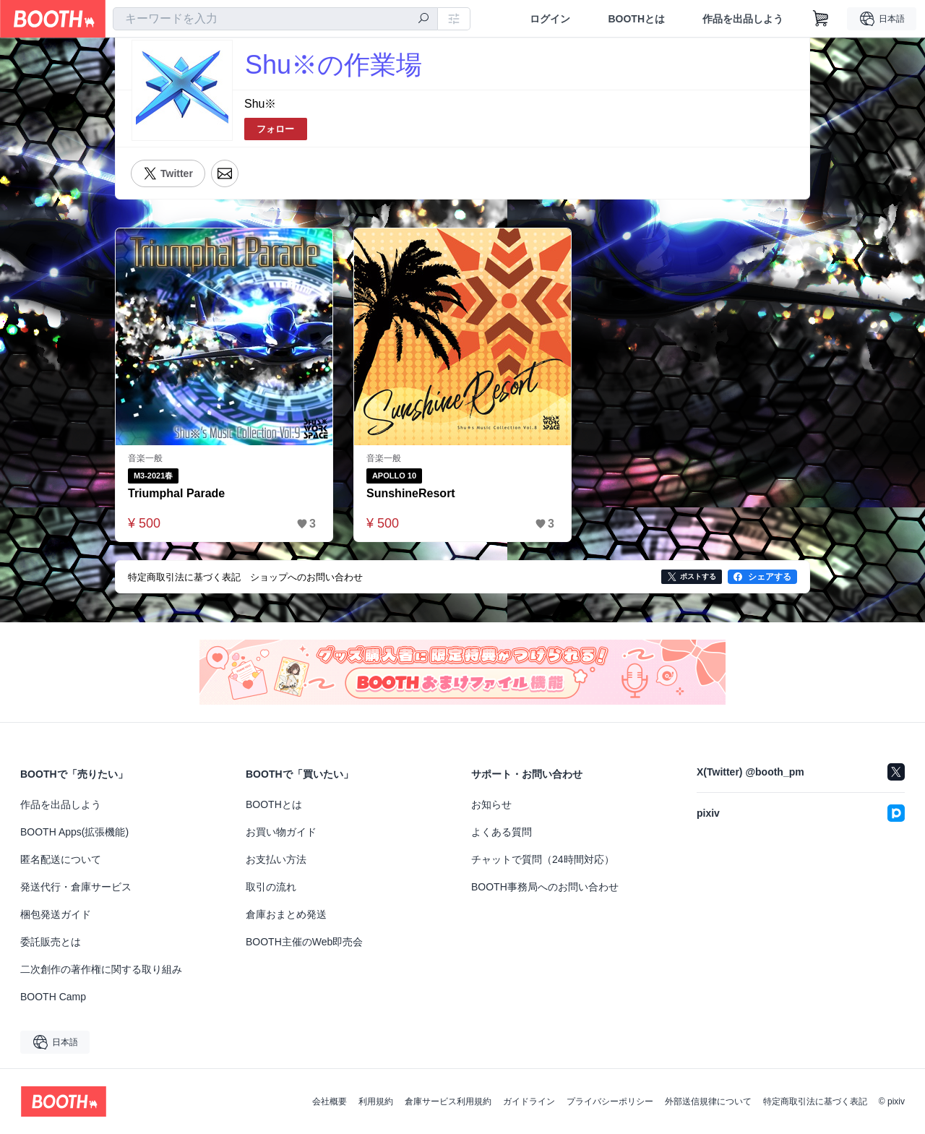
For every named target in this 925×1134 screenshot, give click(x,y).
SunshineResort (410, 493)
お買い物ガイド (281, 832)
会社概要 (329, 1101)
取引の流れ (271, 887)
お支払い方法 (276, 859)
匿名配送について (60, 859)
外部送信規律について (708, 1101)
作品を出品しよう (742, 19)
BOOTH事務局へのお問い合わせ (545, 887)
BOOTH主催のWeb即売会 (304, 942)
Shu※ (260, 104)
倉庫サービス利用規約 (448, 1101)
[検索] (423, 19)
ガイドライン (529, 1101)
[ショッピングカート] (821, 19)
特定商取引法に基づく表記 (815, 1101)
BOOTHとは (636, 19)
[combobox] (275, 18)
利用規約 (375, 1101)
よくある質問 (501, 832)
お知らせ (491, 804)
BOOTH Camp (53, 996)
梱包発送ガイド (55, 914)
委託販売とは (50, 942)
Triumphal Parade (176, 493)
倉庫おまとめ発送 (286, 914)
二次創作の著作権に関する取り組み (101, 969)
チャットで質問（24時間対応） (542, 859)
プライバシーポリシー (610, 1101)
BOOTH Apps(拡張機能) (74, 832)
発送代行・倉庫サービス (76, 887)
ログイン (550, 19)
